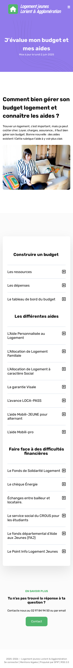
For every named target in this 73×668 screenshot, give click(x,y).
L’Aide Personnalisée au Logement (26, 335)
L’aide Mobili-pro (20, 432)
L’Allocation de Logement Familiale (27, 353)
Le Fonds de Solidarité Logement (33, 471)
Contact (36, 621)
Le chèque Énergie (22, 484)
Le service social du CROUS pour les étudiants (33, 518)
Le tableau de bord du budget (31, 299)
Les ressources (19, 272)
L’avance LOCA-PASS (24, 400)
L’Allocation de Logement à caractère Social (28, 371)
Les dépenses (18, 285)
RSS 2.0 (65, 662)
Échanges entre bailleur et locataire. (28, 500)
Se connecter (11, 662)
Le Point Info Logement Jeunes (32, 551)
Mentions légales (29, 662)
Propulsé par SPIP (49, 662)
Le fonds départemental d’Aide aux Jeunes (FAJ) (32, 535)
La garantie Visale (21, 387)
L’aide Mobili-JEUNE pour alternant (27, 416)
